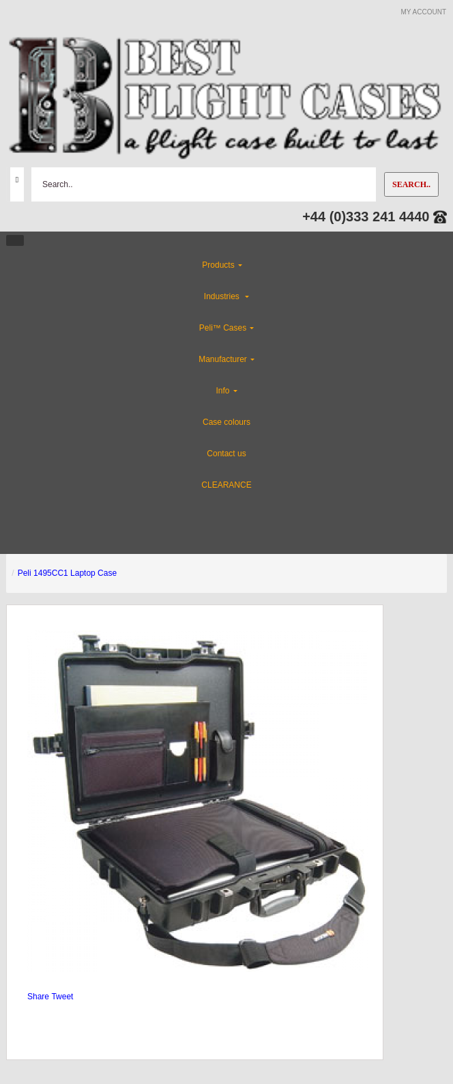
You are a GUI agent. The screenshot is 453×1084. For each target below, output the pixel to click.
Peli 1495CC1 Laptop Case (67, 573)
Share (38, 996)
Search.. (411, 184)
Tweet (62, 996)
